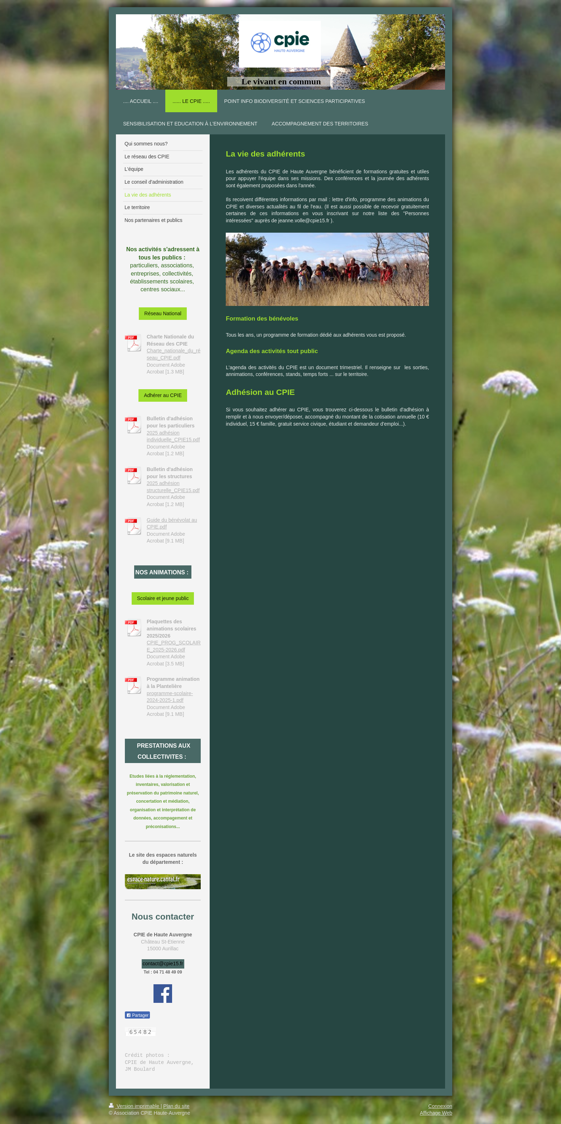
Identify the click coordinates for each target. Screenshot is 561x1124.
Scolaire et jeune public (163, 598)
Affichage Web (436, 1113)
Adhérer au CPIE (163, 395)
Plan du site (176, 1106)
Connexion (440, 1106)
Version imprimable (135, 1106)
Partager (137, 1015)
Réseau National (162, 313)
